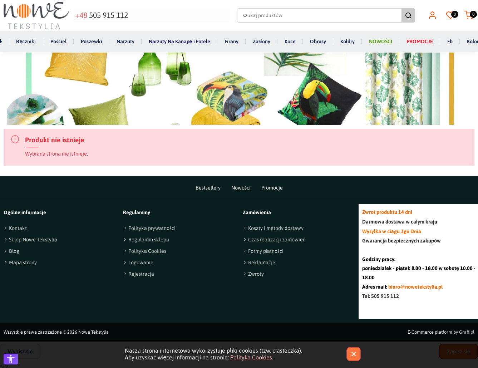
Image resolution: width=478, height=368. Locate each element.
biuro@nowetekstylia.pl (415, 287)
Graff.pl (466, 331)
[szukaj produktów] (320, 15)
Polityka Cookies (251, 357)
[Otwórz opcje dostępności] (11, 359)
